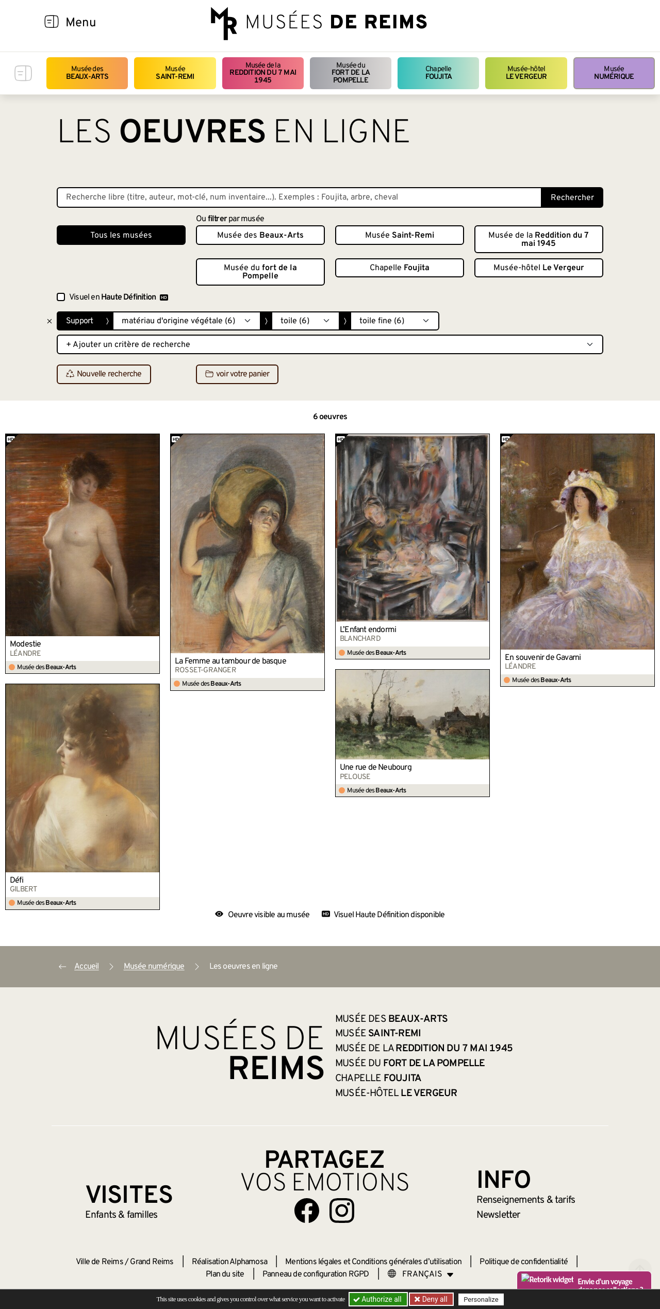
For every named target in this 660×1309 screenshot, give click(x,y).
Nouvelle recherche (104, 375)
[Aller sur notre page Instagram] (341, 1210)
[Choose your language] (420, 1274)
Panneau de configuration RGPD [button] (315, 1274)
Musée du (350, 73)
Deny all (433, 1299)
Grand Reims (151, 1262)
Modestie (25, 644)
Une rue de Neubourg (375, 768)
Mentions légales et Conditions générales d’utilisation (373, 1262)
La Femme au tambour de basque (230, 661)
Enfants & (121, 1215)
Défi (16, 880)
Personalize (481, 1299)
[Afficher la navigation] (51, 23)
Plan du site (225, 1274)
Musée (175, 72)
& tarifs (525, 1200)
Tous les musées (121, 235)
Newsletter (498, 1215)
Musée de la (262, 73)
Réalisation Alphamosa (229, 1262)
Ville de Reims (99, 1262)
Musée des (87, 72)
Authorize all (378, 1299)
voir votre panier (237, 375)
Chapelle (438, 72)
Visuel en (118, 297)
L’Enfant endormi (368, 630)
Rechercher (572, 198)
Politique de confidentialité (524, 1262)
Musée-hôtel (526, 72)
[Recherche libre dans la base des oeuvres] (299, 197)
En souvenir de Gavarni (543, 658)
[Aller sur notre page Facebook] (306, 1210)
